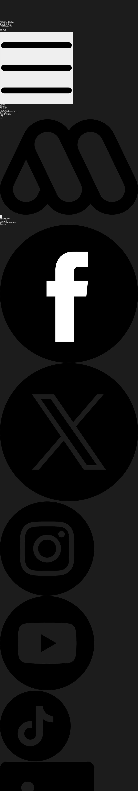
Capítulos (3, 109)
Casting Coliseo (5, 113)
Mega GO (3, 116)
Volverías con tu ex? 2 (7, 25)
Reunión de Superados (7, 22)
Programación (4, 110)
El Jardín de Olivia (5, 24)
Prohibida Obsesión (6, 27)
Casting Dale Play (5, 114)
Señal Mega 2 (4, 221)
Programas (3, 107)
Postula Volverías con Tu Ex (8, 111)
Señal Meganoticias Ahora (8, 222)
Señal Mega (3, 220)
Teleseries (3, 106)
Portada (2, 104)
